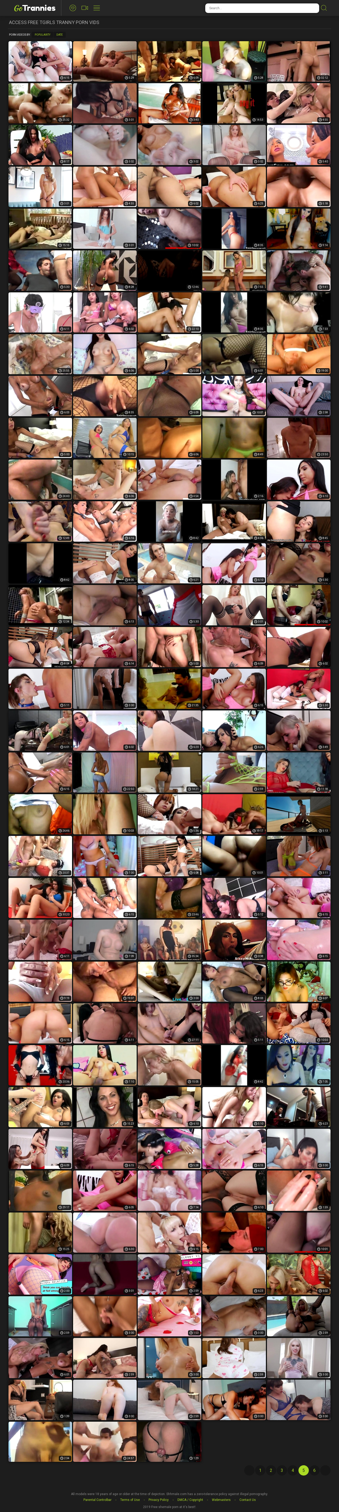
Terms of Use (130, 1500)
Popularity (42, 34)
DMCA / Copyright (190, 1500)
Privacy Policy (159, 1500)
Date (59, 34)
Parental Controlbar (97, 1500)
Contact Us (247, 1500)
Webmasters (221, 1500)
